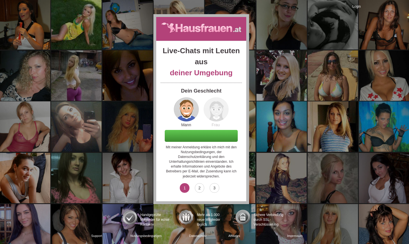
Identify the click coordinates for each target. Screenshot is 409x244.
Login (356, 6)
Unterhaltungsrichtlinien (186, 162)
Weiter (201, 135)
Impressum (294, 235)
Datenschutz (197, 235)
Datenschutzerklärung (194, 157)
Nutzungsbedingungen (198, 152)
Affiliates (234, 235)
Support (96, 235)
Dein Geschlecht (201, 91)
